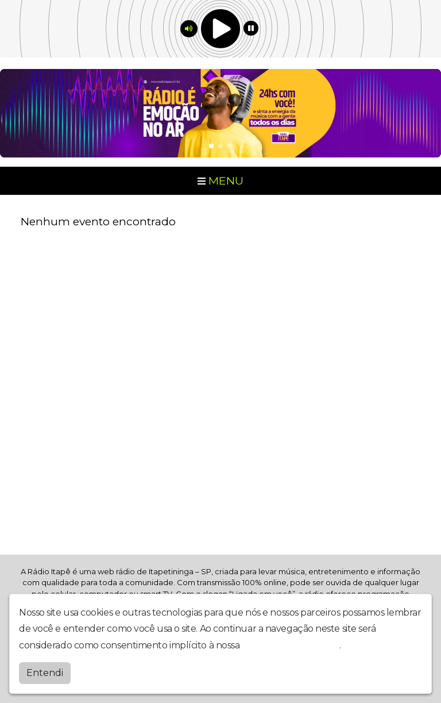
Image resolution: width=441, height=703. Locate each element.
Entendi (44, 672)
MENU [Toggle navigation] (220, 180)
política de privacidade (290, 645)
